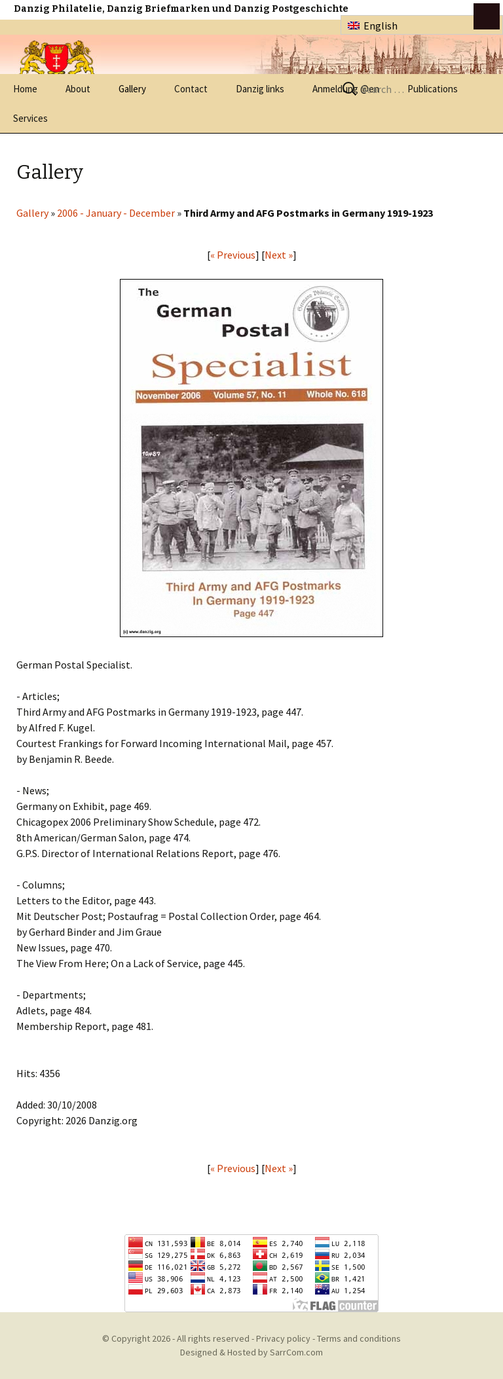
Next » (279, 254)
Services (30, 118)
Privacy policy (283, 1338)
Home (25, 89)
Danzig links (260, 89)
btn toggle (487, 16)
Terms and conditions (359, 1338)
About (77, 89)
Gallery (132, 89)
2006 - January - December (116, 212)
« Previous (232, 254)
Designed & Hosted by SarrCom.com (251, 1352)
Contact (191, 89)
